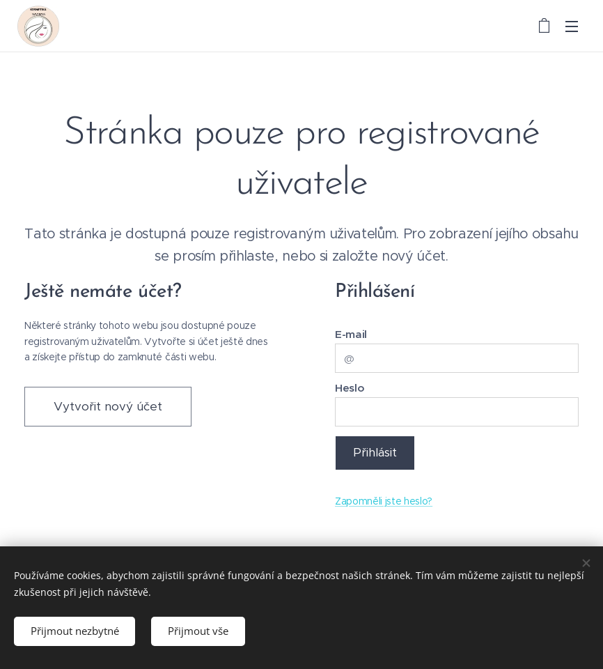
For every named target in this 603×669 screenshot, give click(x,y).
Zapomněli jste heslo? (383, 501)
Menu (571, 26)
